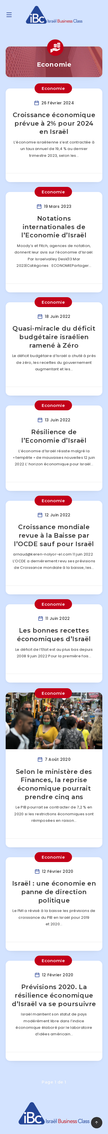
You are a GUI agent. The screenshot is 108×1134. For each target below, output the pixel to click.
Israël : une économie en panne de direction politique (54, 892)
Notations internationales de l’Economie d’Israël (53, 227)
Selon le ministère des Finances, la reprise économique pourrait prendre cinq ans (54, 784)
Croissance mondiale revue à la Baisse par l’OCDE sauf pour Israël (54, 535)
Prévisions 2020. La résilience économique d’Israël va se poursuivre (54, 995)
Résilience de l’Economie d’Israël (53, 436)
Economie (53, 88)
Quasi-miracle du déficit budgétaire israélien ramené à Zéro (53, 337)
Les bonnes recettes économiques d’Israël (54, 635)
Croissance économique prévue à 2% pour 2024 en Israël (54, 123)
